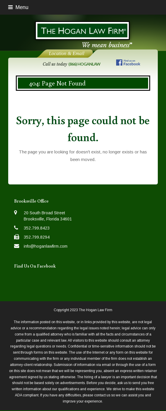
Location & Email (66, 53)
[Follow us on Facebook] (128, 63)
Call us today (71, 64)
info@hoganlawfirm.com (45, 246)
